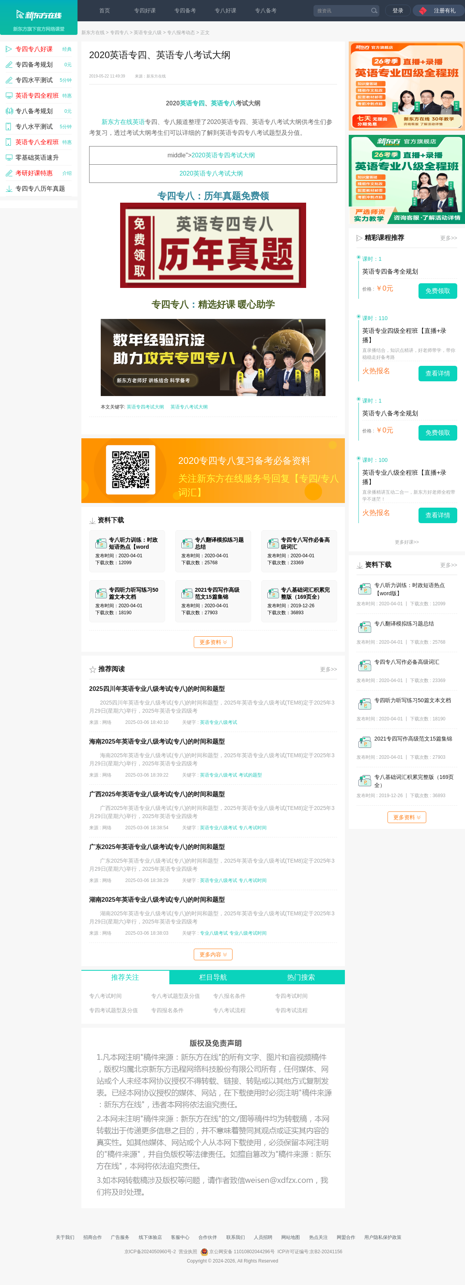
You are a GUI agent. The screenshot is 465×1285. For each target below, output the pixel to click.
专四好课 (145, 10)
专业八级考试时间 (248, 933)
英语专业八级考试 (218, 722)
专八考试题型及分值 (175, 996)
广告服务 (120, 1237)
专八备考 (266, 10)
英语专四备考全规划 (390, 271)
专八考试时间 (253, 827)
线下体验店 (150, 1237)
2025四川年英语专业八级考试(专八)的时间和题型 (157, 689)
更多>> (328, 669)
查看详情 (437, 373)
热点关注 (318, 1237)
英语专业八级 (148, 32)
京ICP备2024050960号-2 (150, 1251)
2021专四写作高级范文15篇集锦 (413, 739)
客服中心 (180, 1237)
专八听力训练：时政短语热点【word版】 (409, 589)
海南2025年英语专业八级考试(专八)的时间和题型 (157, 741)
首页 (104, 10)
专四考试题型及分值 (113, 1010)
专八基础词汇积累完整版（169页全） (414, 781)
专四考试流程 (291, 1010)
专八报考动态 (181, 32)
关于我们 (65, 1237)
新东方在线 (93, 32)
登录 (398, 10)
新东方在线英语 (123, 122)
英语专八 (223, 103)
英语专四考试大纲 (145, 407)
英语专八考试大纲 (189, 407)
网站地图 (290, 1237)
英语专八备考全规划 (390, 413)
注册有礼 (445, 10)
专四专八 (119, 32)
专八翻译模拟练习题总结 (404, 623)
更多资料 (213, 642)
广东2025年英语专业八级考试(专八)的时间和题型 (157, 847)
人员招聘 (263, 1237)
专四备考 (185, 10)
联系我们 (235, 1237)
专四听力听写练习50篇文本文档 (412, 700)
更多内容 (213, 954)
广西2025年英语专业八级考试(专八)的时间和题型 (157, 794)
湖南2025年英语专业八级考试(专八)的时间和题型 (157, 899)
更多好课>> (407, 542)
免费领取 (437, 291)
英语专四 (192, 103)
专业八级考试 (214, 933)
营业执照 (188, 1251)
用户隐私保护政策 (382, 1237)
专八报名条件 (229, 996)
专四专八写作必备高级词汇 (406, 662)
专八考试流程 (229, 1010)
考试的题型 (250, 775)
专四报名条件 (167, 1010)
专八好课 (225, 10)
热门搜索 (301, 977)
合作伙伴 (207, 1237)
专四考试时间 (291, 996)
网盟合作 (346, 1237)
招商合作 (92, 1237)
